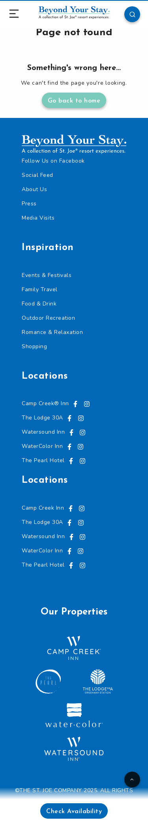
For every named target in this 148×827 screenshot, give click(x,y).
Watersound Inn (43, 432)
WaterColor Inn (42, 446)
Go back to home (74, 101)
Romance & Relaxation (52, 332)
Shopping (34, 346)
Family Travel (40, 289)
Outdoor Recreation (48, 318)
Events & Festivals (46, 275)
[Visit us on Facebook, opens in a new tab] (75, 403)
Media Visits (38, 218)
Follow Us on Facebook (53, 161)
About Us (34, 189)
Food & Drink (39, 303)
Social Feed (37, 175)
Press (29, 203)
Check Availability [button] (74, 811)
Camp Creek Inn (43, 508)
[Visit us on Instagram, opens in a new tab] (87, 403)
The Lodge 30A (42, 417)
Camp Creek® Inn (45, 403)
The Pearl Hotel (43, 460)
